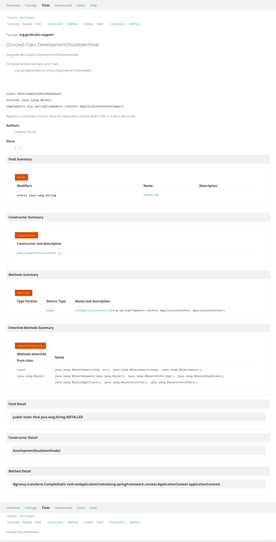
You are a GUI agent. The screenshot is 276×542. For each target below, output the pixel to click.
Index (81, 5)
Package (31, 5)
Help (93, 5)
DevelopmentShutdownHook (36, 253)
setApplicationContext (93, 310)
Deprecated (63, 5)
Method (73, 24)
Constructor (55, 24)
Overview (13, 5)
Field (38, 24)
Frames (12, 17)
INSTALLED (151, 195)
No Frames (27, 17)
